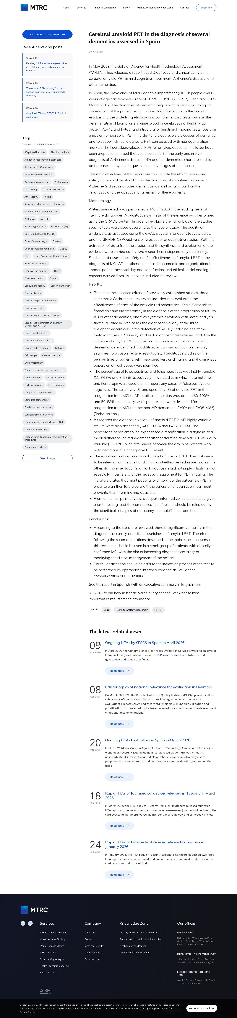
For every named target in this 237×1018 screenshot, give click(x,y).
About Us (90, 932)
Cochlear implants (33, 385)
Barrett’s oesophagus (35, 241)
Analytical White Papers (133, 945)
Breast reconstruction (35, 263)
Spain (106, 609)
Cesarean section (51, 355)
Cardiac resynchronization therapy (42, 315)
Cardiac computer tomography (40, 300)
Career (88, 939)
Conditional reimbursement (38, 407)
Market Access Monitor (52, 945)
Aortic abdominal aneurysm (38, 174)
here (197, 584)
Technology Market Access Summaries (140, 939)
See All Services (48, 972)
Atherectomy (31, 196)
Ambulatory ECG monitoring (39, 167)
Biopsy (63, 248)
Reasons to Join (93, 959)
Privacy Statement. (29, 1012)
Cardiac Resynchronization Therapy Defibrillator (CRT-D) (43, 324)
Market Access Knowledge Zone (155, 7)
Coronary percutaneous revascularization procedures (45, 438)
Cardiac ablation (32, 293)
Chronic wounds (32, 377)
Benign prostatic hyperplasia (39, 248)
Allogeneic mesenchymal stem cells (42, 159)
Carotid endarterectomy (37, 347)
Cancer (53, 278)
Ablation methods (60, 152)
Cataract (59, 347)
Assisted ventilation (53, 189)
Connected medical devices (38, 414)
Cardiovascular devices (36, 333)
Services (81, 7)
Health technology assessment (131, 609)
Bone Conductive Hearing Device (52, 256)
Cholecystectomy (33, 362)
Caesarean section (34, 278)
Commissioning (56, 385)
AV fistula (29, 219)
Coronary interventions (36, 429)
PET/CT (158, 609)
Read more (117, 670)
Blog (26, 256)
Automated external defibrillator (41, 211)
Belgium (57, 241)
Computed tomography (36, 399)
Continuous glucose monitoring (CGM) (43, 422)
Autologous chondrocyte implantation (44, 204)
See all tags (47, 458)
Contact (184, 7)
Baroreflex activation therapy (39, 233)
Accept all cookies (202, 1008)
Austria (47, 196)
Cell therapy (30, 355)
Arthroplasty (61, 182)
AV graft (44, 219)
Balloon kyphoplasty (35, 226)
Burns (57, 270)
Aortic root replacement (36, 182)
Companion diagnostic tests (39, 392)
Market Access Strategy (53, 939)
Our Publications (93, 952)
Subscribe (206, 7)
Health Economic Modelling (54, 965)
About (66, 7)
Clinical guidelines (55, 377)
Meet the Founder (94, 945)
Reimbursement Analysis (53, 932)
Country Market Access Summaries (138, 932)
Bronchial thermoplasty (36, 270)
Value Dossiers (48, 952)
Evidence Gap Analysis (52, 959)
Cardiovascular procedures (38, 340)
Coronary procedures (35, 447)
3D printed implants (34, 152)
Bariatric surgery (59, 226)
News (126, 7)
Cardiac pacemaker (34, 308)
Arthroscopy (30, 189)
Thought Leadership (104, 7)
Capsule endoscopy (34, 285)
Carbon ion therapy (60, 285)
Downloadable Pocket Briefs (135, 952)
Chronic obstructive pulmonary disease (44, 370)
